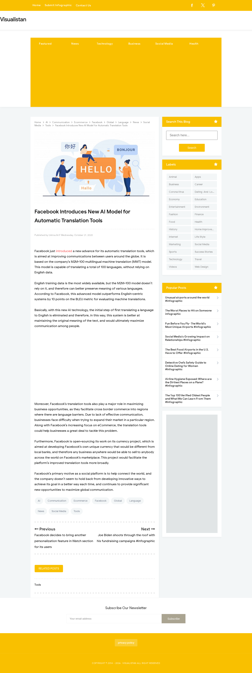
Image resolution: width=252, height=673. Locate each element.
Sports (173, 251)
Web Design (201, 266)
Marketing (175, 244)
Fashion (173, 214)
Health (193, 43)
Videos (173, 266)
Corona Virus (176, 191)
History (173, 229)
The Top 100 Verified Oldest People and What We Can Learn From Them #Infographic (188, 399)
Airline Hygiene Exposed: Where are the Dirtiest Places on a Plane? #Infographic (188, 382)
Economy (174, 199)
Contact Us (83, 5)
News (75, 43)
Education (200, 199)
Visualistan (129, 663)
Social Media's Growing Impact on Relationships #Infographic (187, 338)
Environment (202, 206)
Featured (45, 43)
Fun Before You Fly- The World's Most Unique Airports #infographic (188, 325)
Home (36, 5)
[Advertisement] (126, 79)
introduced (64, 251)
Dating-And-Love (205, 191)
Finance (199, 214)
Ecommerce (80, 500)
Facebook (101, 500)
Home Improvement (206, 229)
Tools (77, 511)
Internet (173, 236)
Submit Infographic (58, 5)
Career (199, 184)
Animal (173, 177)
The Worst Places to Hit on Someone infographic (188, 312)
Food (172, 221)
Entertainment (177, 206)
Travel (198, 259)
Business (134, 43)
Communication (57, 500)
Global (118, 500)
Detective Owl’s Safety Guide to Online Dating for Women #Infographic (185, 366)
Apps (198, 177)
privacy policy (126, 642)
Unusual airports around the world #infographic (187, 299)
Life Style (200, 236)
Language (135, 500)
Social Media (164, 43)
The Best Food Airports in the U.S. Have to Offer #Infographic (187, 351)
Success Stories (204, 251)
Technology (105, 43)
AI (39, 500)
